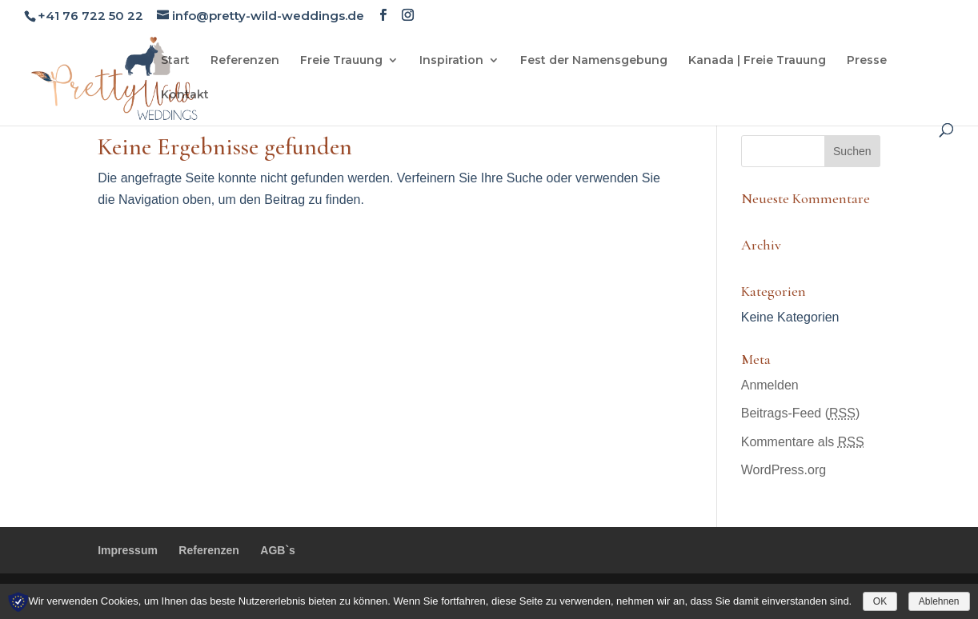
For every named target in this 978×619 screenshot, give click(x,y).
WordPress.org (783, 470)
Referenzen (244, 60)
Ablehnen (939, 601)
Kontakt (185, 95)
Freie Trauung (341, 60)
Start (175, 60)
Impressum (128, 550)
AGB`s (277, 550)
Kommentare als (802, 442)
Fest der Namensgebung (593, 60)
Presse (867, 60)
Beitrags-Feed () (800, 413)
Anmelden (770, 385)
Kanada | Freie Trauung (757, 60)
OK (880, 601)
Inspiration (451, 60)
